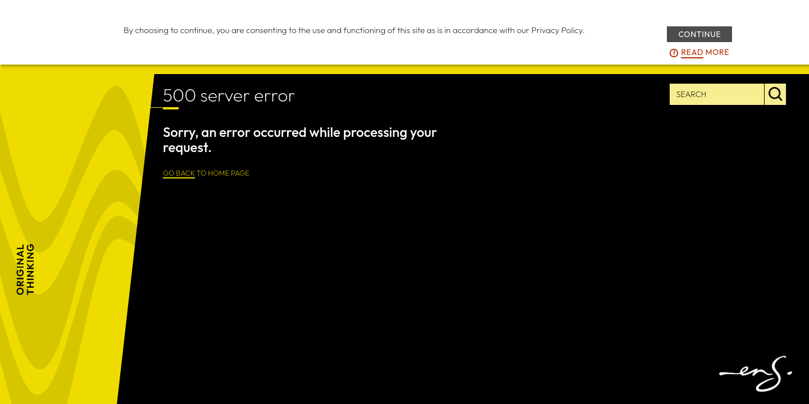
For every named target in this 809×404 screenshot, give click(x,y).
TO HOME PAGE (206, 173)
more (705, 52)
